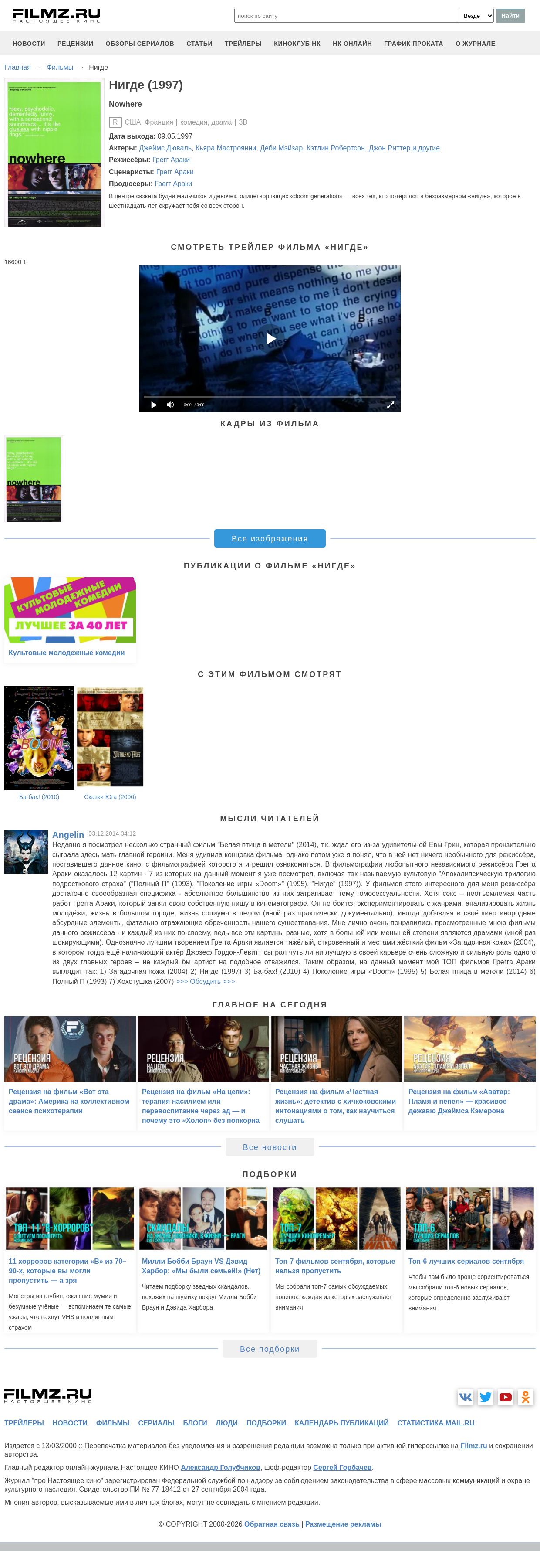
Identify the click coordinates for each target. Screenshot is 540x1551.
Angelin (68, 835)
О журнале (476, 43)
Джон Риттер (390, 148)
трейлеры (243, 43)
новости (29, 43)
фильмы (112, 1423)
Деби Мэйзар (281, 148)
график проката (413, 43)
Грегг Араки (171, 159)
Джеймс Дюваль (165, 148)
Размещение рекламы (343, 1524)
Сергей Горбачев (342, 1467)
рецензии (75, 43)
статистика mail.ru (436, 1423)
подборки (266, 1423)
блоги (195, 1423)
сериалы (156, 1423)
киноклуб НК (297, 43)
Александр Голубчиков (220, 1467)
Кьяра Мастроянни (226, 148)
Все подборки (270, 1349)
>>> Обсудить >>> (205, 981)
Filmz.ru (473, 1445)
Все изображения (270, 538)
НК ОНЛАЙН (352, 43)
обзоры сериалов (140, 43)
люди (227, 1423)
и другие (426, 148)
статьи (199, 43)
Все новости (270, 1147)
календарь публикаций (342, 1423)
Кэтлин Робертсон (336, 148)
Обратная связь (272, 1524)
